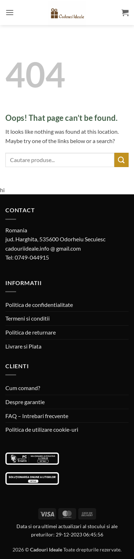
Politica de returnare (30, 332)
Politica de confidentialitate (39, 304)
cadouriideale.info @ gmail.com (43, 248)
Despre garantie (25, 401)
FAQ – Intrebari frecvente (36, 415)
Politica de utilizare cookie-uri (41, 429)
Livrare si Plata (23, 346)
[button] (9, 12)
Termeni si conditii (27, 318)
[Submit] (121, 160)
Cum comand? (22, 387)
